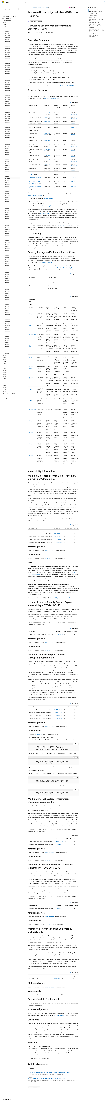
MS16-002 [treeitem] (7, 351)
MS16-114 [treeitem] (7, 114)
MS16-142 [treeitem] (7, 54)
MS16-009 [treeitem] (7, 336)
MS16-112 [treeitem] (7, 118)
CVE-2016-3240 (58, 531)
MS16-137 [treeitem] (7, 65)
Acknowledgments (58, 1015)
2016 (47, 7)
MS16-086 (50, 248)
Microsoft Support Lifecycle (51, 98)
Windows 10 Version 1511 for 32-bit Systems (35, 182)
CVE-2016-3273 (58, 908)
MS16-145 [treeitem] (7, 50)
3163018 (73, 181)
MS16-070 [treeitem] (7, 208)
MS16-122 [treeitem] (7, 97)
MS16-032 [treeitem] (7, 287)
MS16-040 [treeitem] (7, 270)
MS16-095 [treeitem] (7, 155)
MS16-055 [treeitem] (7, 240)
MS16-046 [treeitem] (7, 259)
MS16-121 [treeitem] (7, 99)
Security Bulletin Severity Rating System (64, 268)
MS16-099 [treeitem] (7, 146)
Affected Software (93, 15)
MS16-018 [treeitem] (7, 317)
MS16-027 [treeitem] (7, 297)
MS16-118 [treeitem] (7, 105)
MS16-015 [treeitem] (7, 323)
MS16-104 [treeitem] (7, 135)
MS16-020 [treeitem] (7, 312)
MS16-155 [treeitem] (7, 29)
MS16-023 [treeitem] (7, 306)
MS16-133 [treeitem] (7, 73)
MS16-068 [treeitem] (7, 212)
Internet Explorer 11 (48, 140)
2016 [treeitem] (6, 27)
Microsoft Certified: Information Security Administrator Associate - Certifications (47, 1078)
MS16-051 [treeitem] (7, 248)
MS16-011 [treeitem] (7, 332)
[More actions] (77, 7)
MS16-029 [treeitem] (7, 293)
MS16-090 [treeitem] (7, 165)
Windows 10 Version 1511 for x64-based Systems (35, 186)
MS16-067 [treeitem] (7, 214)
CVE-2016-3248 (57, 712)
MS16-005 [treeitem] (7, 344)
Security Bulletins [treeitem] (8, 20)
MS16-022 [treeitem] (7, 308)
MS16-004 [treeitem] (7, 346)
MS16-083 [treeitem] (7, 180)
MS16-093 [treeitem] (7, 159)
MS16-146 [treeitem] (7, 48)
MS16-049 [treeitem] (7, 253)
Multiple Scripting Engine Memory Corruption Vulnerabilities (95, 35)
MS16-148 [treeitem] (7, 44)
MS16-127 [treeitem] (7, 86)
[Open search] (100, 2)
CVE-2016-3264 (58, 542)
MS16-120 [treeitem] (7, 101)
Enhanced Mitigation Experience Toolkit (60, 598)
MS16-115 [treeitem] (7, 112)
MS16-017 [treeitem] (7, 319)
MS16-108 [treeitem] (7, 127)
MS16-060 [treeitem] (7, 229)
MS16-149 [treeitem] (7, 42)
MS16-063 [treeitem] (7, 223)
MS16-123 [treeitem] (7, 95)
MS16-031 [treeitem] (7, 289)
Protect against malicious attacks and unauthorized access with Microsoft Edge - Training (48, 1072)
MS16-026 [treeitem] (7, 300)
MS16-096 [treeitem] (7, 152)
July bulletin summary (46, 262)
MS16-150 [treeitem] (7, 39)
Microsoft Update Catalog (43, 206)
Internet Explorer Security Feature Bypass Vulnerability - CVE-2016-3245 (96, 30)
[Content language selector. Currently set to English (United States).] (8, 1099)
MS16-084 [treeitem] (7, 178)
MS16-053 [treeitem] (7, 244)
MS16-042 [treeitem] (7, 265)
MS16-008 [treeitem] (7, 338)
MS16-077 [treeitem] (7, 193)
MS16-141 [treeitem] (7, 56)
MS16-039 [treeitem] (7, 272)
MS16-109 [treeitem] (7, 125)
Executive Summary (93, 13)
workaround (38, 734)
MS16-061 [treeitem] (7, 227)
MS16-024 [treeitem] (7, 304)
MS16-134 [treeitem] (7, 71)
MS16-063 (73, 114)
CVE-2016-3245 (58, 634)
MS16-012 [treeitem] (7, 329)
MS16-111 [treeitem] (7, 120)
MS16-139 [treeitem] (7, 61)
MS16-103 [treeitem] (7, 137)
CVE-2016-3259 (57, 715)
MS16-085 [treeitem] (7, 176)
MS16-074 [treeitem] (7, 199)
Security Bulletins (40, 7)
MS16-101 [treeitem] (7, 142)
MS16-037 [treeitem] (7, 276)
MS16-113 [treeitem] (7, 116)
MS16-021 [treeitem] (7, 310)
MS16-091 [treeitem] (7, 163)
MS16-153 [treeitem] (7, 33)
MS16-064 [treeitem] (7, 221)
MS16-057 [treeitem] (7, 236)
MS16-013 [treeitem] (7, 327)
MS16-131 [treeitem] (7, 78)
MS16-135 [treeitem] (7, 69)
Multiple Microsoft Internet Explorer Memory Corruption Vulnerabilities (95, 26)
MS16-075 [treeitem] (7, 197)
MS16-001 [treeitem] (7, 353)
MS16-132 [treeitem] (7, 76)
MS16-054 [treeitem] (7, 242)
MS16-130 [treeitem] (7, 80)
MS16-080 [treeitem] (7, 187)
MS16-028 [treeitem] (7, 295)
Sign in (103, 2)
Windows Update (47, 198)
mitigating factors (49, 550)
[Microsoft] (3, 2)
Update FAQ (92, 17)
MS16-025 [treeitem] (7, 302)
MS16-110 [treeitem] (7, 123)
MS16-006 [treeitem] (7, 342)
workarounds (48, 558)
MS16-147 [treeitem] (7, 46)
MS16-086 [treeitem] (7, 174)
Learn (29, 7)
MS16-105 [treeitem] (7, 133)
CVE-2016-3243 (58, 539)
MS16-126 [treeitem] (7, 88)
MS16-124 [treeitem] (7, 93)
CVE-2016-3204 (57, 709)
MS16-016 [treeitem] (7, 321)
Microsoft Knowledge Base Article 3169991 (62, 86)
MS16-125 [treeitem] (7, 91)
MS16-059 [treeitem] (7, 231)
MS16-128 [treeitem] (7, 84)
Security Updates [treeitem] (7, 12)
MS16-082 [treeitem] (7, 182)
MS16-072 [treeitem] (7, 204)
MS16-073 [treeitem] (7, 201)
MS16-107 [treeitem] (7, 129)
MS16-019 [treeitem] (7, 315)
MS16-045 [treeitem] (7, 261)
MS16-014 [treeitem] (7, 325)
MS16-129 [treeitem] (7, 82)
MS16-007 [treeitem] (7, 340)
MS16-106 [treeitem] (7, 131)
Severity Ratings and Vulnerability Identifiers (96, 19)
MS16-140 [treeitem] (7, 59)
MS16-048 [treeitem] (7, 255)
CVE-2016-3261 (32, 409)
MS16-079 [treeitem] (7, 189)
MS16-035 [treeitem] (7, 280)
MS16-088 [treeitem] (7, 169)
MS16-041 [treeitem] (7, 268)
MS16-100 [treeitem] (7, 144)
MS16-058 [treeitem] (7, 233)
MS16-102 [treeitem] (7, 140)
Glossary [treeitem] (5, 398)
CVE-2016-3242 (58, 536)
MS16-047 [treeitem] (7, 257)
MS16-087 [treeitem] (7, 172)
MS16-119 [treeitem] (7, 103)
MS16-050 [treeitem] (7, 251)
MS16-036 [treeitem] (7, 278)
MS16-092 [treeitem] (7, 161)
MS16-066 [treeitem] (7, 216)
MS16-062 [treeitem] (7, 225)
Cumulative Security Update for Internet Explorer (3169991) (96, 10)
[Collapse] (18, 6)
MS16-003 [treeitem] (7, 349)
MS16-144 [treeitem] (7, 52)
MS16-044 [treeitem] (7, 263)
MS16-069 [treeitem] (7, 210)
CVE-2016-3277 (58, 844)
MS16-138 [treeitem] (7, 63)
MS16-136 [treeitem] (7, 67)
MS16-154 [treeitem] (7, 31)
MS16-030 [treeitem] (7, 291)
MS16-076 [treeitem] (7, 195)
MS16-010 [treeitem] (7, 334)
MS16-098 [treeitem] (7, 148)
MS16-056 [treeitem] (7, 238)
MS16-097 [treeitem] (7, 150)
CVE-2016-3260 (57, 718)
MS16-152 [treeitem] (7, 35)
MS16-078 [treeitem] (7, 191)
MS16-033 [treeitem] (7, 285)
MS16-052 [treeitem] (7, 246)
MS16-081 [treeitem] (7, 184)
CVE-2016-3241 (32, 334)
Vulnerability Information (94, 22)
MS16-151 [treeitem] (7, 37)
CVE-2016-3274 (55, 979)
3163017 (73, 173)
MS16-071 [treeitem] (7, 206)
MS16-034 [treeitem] (7, 282)
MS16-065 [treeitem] (7, 218)
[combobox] (10, 9)
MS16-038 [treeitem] (7, 274)
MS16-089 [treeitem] (7, 167)
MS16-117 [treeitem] (7, 108)
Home (33, 7)
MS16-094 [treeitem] (7, 157)
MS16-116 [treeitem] (7, 110)
